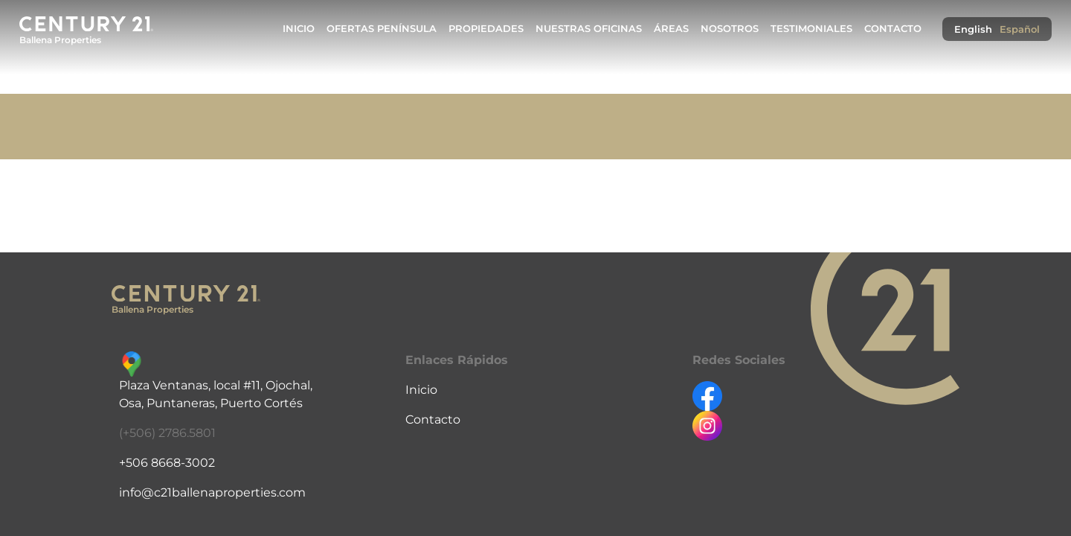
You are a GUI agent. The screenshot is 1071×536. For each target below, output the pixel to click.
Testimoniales (811, 28)
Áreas (671, 28)
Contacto (893, 28)
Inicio (299, 28)
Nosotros (730, 28)
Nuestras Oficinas (589, 28)
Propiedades (486, 28)
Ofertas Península (382, 28)
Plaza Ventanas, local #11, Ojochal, (215, 385)
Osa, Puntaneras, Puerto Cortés (211, 403)
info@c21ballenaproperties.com (212, 492)
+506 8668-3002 (167, 463)
